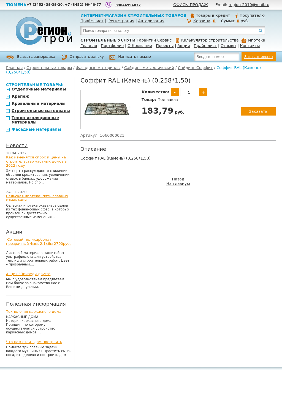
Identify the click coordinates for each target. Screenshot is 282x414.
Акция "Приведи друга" (28, 274)
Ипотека (253, 40)
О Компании (140, 45)
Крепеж (20, 96)
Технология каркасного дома (33, 311)
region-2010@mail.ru (249, 4)
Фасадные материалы (98, 67)
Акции (183, 45)
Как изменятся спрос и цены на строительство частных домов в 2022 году (36, 161)
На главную (178, 183)
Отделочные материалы (39, 89)
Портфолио (112, 45)
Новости (17, 145)
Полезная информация (36, 304)
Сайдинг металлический (149, 67)
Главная (88, 45)
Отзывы (228, 45)
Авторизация (151, 21)
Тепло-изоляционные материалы (35, 120)
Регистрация (121, 21)
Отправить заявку (82, 57)
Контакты (250, 45)
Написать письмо (130, 57)
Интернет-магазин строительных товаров (133, 15)
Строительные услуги (107, 40)
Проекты (164, 45)
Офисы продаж (190, 4)
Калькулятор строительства (207, 40)
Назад (178, 179)
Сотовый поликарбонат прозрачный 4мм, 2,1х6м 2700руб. (38, 241)
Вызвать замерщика (30, 57)
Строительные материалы (41, 110)
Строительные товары (49, 67)
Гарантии (146, 40)
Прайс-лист (92, 21)
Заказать (258, 111)
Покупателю (250, 15)
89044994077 (128, 5)
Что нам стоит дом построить (34, 342)
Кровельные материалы (39, 103)
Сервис (164, 40)
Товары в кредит (210, 15)
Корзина (201, 21)
